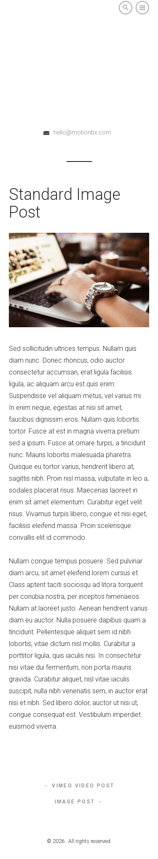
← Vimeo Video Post (78, 786)
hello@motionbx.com (82, 132)
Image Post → (79, 802)
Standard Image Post (65, 203)
